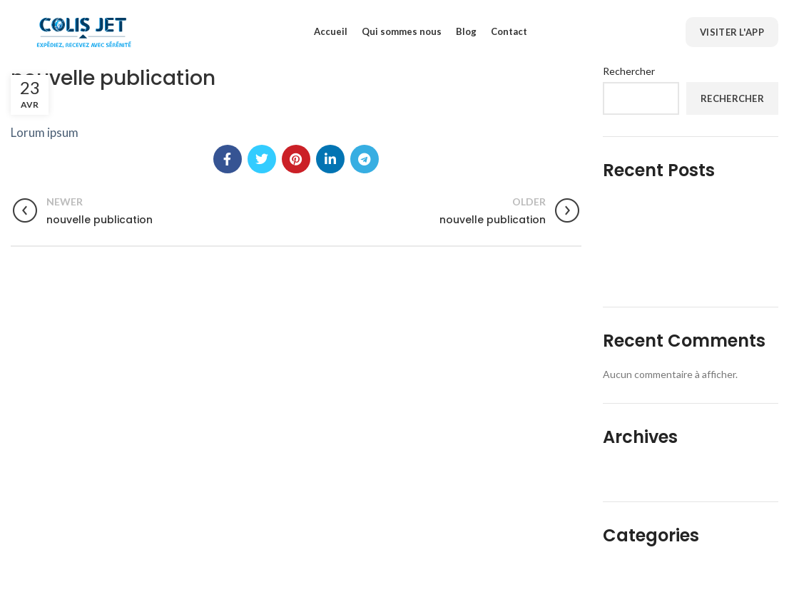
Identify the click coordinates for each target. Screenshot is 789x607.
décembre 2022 (645, 471)
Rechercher (629, 71)
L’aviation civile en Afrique (671, 277)
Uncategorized (643, 570)
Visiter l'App (732, 32)
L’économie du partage (662, 204)
